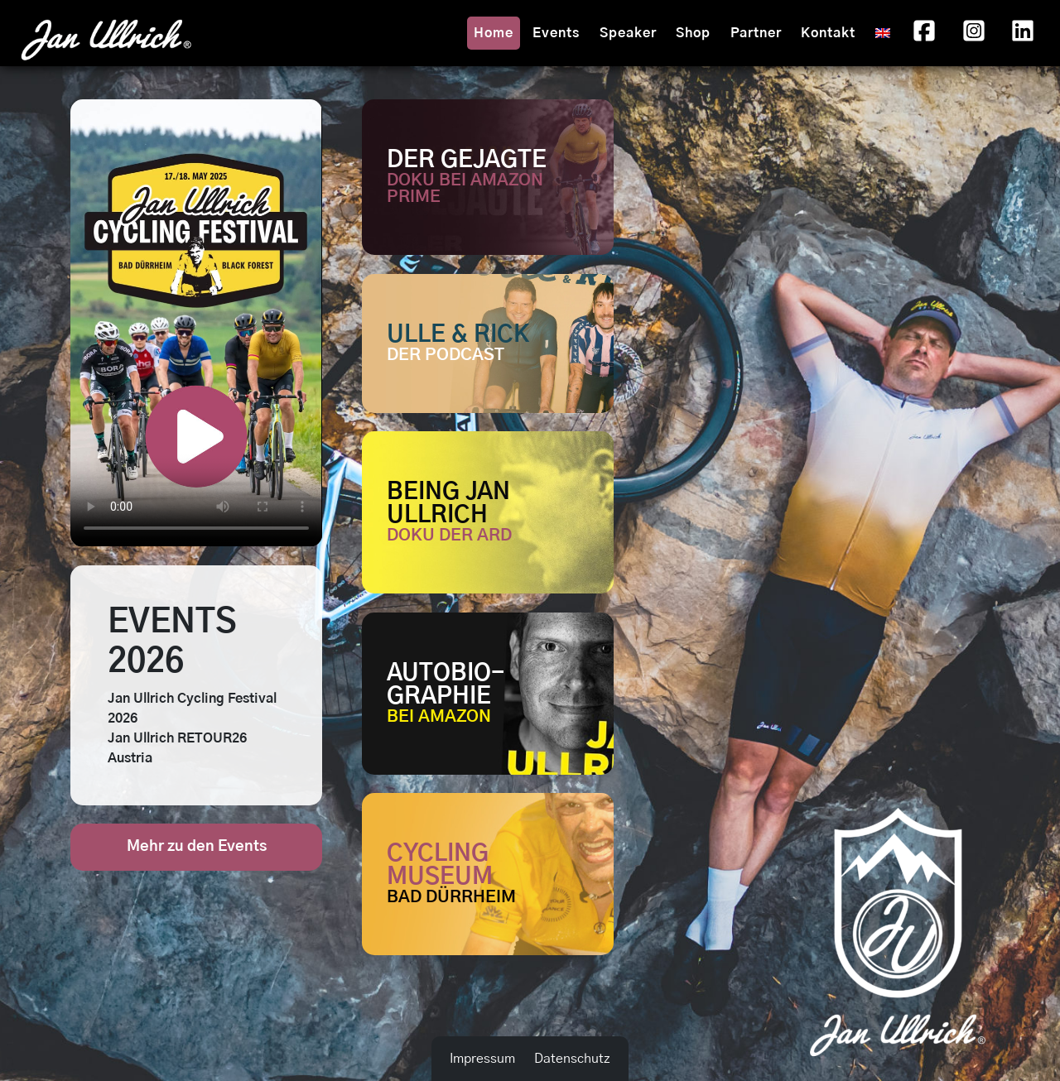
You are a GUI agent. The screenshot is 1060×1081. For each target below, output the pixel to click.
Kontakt (828, 33)
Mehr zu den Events (197, 846)
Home (493, 33)
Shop (693, 33)
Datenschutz (572, 1058)
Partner (756, 33)
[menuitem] (883, 33)
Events (556, 33)
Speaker (628, 33)
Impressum (482, 1058)
